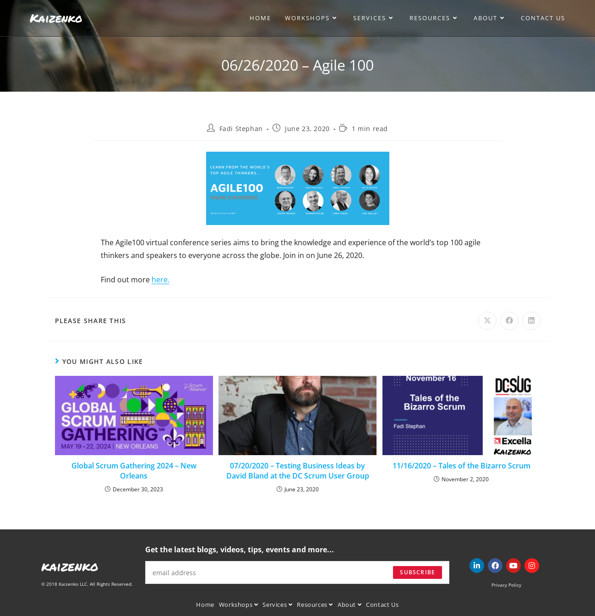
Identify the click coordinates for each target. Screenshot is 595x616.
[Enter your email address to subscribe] (297, 572)
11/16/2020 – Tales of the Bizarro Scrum (461, 466)
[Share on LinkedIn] (531, 321)
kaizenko (69, 566)
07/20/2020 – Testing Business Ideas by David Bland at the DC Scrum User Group (297, 471)
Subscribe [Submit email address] (417, 572)
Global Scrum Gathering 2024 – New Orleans (134, 471)
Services (277, 604)
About (349, 604)
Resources (315, 604)
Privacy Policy (506, 585)
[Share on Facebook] (509, 321)
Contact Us (382, 604)
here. (160, 280)
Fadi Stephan (241, 128)
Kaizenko (56, 18)
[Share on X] (487, 321)
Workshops (238, 604)
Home (205, 604)
